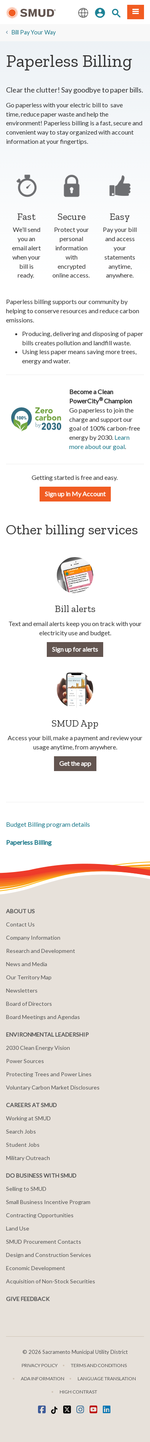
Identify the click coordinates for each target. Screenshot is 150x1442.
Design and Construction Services (48, 1254)
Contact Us (20, 924)
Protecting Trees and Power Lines (49, 1074)
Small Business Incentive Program (48, 1201)
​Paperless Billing (29, 842)
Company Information (33, 937)
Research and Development (40, 950)
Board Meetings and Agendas (43, 1016)
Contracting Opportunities (40, 1215)
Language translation (107, 1379)
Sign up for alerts (75, 649)
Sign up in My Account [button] (75, 493)
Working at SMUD (28, 1118)
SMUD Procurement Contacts (43, 1241)
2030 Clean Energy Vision (38, 1047)
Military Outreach (28, 1157)
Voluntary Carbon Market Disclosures (53, 1087)
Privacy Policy (40, 1365)
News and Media (26, 964)
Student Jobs (23, 1144)
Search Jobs (21, 1131)
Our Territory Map (29, 977)
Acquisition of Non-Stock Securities (50, 1281)
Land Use (17, 1228)
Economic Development (35, 1268)
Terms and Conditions (99, 1365)
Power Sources (25, 1060)
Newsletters (22, 990)
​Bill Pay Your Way (34, 32)
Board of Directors (29, 1003)
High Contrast (78, 1392)
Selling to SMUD (26, 1188)
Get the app (75, 763)
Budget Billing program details (48, 824)
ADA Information (42, 1379)
